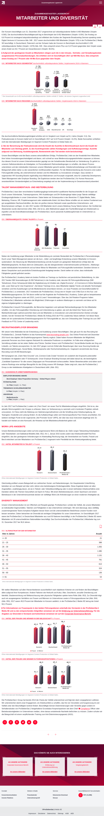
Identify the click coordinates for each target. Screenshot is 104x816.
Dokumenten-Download (60, 795)
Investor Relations (7, 798)
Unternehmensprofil (33, 798)
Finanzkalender (32, 795)
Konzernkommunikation (9, 795)
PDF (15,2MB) (87, 795)
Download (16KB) (100, 526)
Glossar (55, 798)
